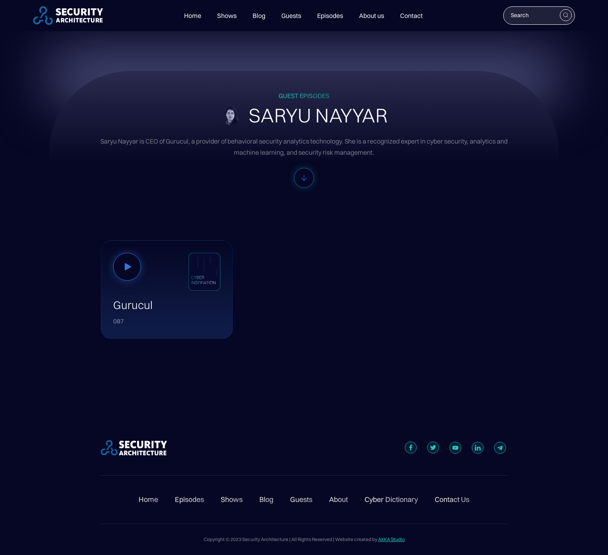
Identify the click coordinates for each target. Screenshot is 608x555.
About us (371, 16)
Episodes (330, 16)
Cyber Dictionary (391, 500)
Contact (411, 16)
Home (192, 16)
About (338, 500)
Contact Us (452, 500)
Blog (259, 16)
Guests (291, 16)
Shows (227, 16)
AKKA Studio (391, 539)
